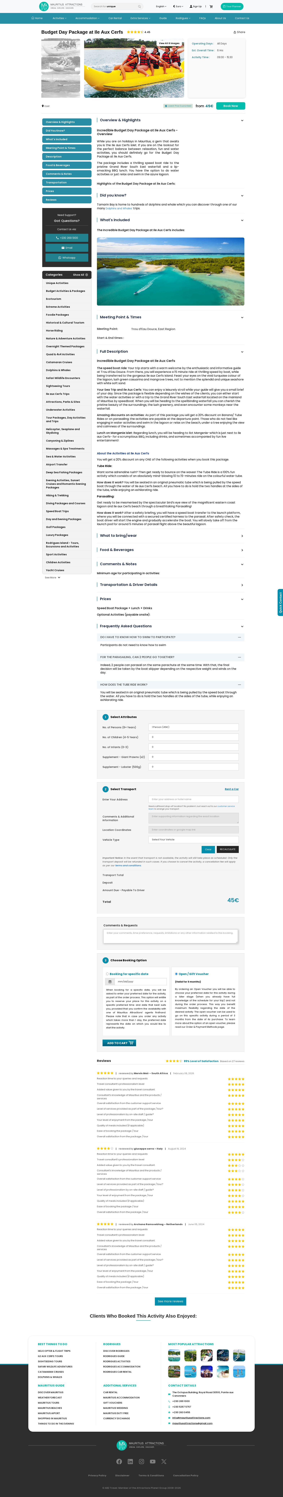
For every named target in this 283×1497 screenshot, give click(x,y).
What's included (56, 139)
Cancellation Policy (185, 1475)
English (161, 6)
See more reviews (170, 1301)
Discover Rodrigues (116, 1351)
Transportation (56, 182)
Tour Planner (232, 6)
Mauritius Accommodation (121, 1397)
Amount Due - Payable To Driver (124, 890)
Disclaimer (122, 1475)
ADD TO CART (119, 1043)
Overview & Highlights (60, 122)
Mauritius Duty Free (116, 1413)
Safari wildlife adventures (55, 1366)
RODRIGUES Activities (116, 1361)
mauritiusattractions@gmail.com (192, 1423)
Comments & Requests (120, 925)
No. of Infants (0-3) (115, 747)
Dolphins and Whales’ (119, 208)
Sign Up (196, 6)
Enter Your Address (115, 799)
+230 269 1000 (181, 1401)
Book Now (230, 106)
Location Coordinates (117, 830)
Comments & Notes (59, 174)
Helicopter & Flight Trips (54, 1351)
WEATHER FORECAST (50, 1397)
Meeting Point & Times (60, 148)
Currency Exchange (116, 1418)
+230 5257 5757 (181, 1406)
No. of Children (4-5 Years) (120, 737)
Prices (50, 191)
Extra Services (140, 18)
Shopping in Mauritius (52, 1418)
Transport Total (113, 875)
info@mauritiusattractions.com (191, 1417)
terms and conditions (128, 865)
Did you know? (55, 130)
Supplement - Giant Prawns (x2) (124, 757)
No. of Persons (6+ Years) (119, 727)
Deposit (108, 882)
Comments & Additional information (118, 818)
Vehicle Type (111, 840)
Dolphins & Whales (50, 1377)
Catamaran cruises (51, 1371)
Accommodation (87, 18)
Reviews (51, 200)
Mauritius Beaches (50, 1408)
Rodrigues (183, 18)
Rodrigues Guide (114, 1356)
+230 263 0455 (181, 1412)
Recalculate (228, 849)
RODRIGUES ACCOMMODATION (121, 1366)
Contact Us (242, 18)
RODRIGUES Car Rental (117, 1371)
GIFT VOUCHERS (112, 1402)
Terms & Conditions (151, 1475)
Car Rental (115, 18)
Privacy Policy (97, 1475)
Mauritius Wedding (115, 1408)
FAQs (202, 18)
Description (54, 156)
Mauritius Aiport (49, 1413)
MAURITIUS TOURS (48, 1402)
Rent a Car (232, 789)
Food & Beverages (58, 165)
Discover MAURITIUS (50, 1392)
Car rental (110, 1392)
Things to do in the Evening (56, 1423)
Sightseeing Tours (50, 1361)
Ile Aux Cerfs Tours (50, 1356)
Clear (208, 849)
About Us (220, 18)
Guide (163, 18)
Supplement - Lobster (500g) (122, 767)
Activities (59, 18)
